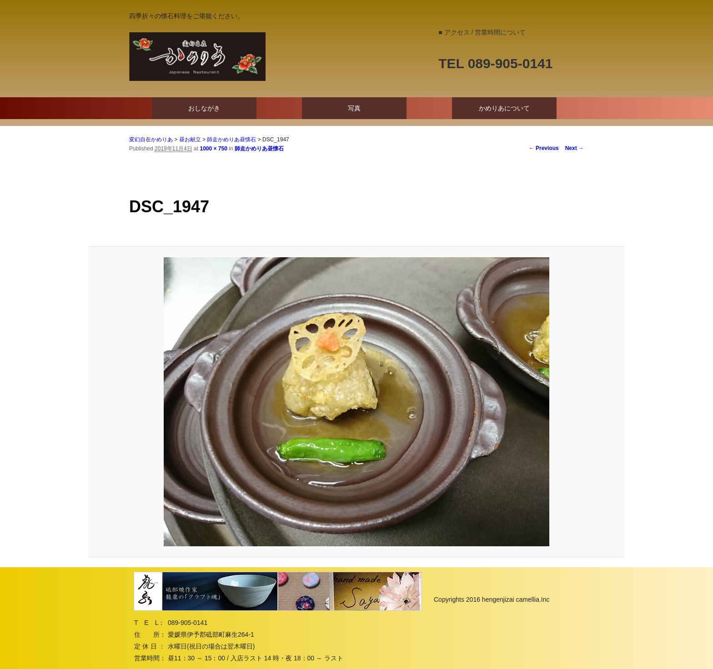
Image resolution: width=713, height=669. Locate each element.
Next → (574, 148)
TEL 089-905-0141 (495, 63)
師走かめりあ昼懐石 (259, 148)
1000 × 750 (213, 148)
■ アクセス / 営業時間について (482, 32)
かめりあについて (504, 108)
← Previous (544, 148)
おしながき (204, 108)
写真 (354, 108)
